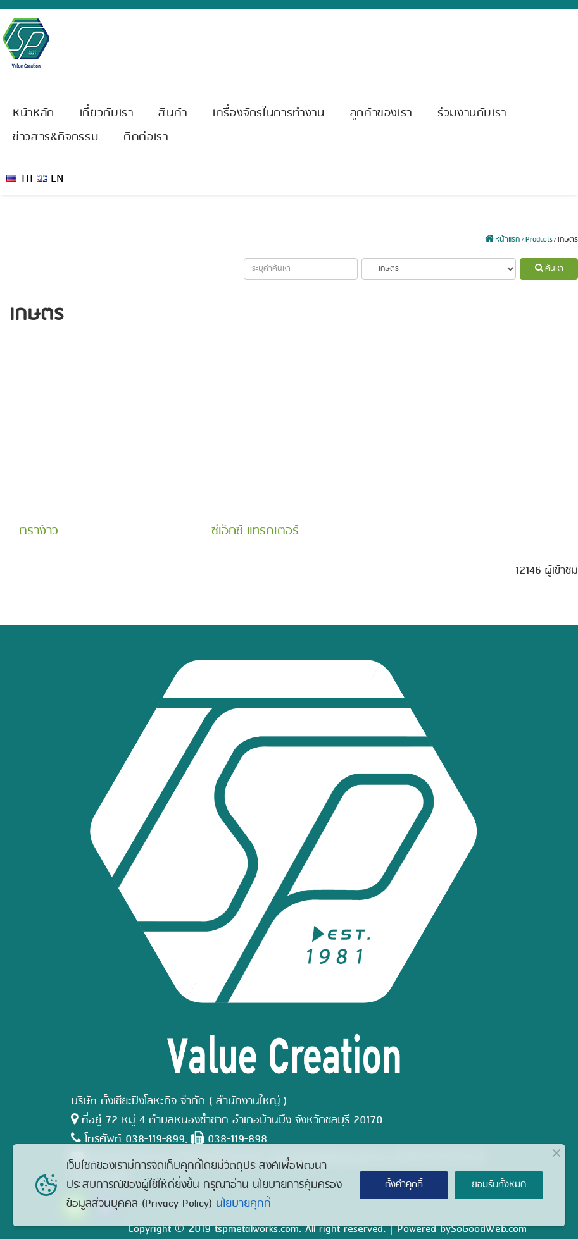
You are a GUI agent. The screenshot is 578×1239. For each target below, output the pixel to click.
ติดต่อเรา (145, 137)
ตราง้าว (38, 531)
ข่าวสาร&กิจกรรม (55, 137)
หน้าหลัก (33, 113)
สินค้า (172, 113)
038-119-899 (155, 1139)
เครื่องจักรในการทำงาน (269, 113)
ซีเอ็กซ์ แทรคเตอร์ (255, 531)
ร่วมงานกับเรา (471, 113)
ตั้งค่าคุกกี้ (404, 1184)
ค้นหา (549, 268)
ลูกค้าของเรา (381, 113)
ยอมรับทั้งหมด (499, 1184)
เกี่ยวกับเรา (107, 113)
